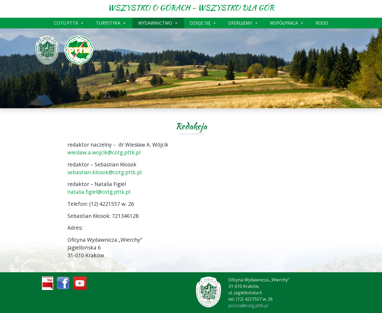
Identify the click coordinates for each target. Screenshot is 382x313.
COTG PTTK (69, 23)
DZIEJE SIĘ (203, 23)
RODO (322, 23)
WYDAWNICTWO (158, 23)
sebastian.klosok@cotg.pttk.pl (104, 172)
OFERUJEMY (243, 23)
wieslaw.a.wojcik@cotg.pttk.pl (103, 152)
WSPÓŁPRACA (287, 23)
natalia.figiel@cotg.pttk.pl (98, 191)
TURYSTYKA (111, 23)
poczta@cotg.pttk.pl (248, 305)
